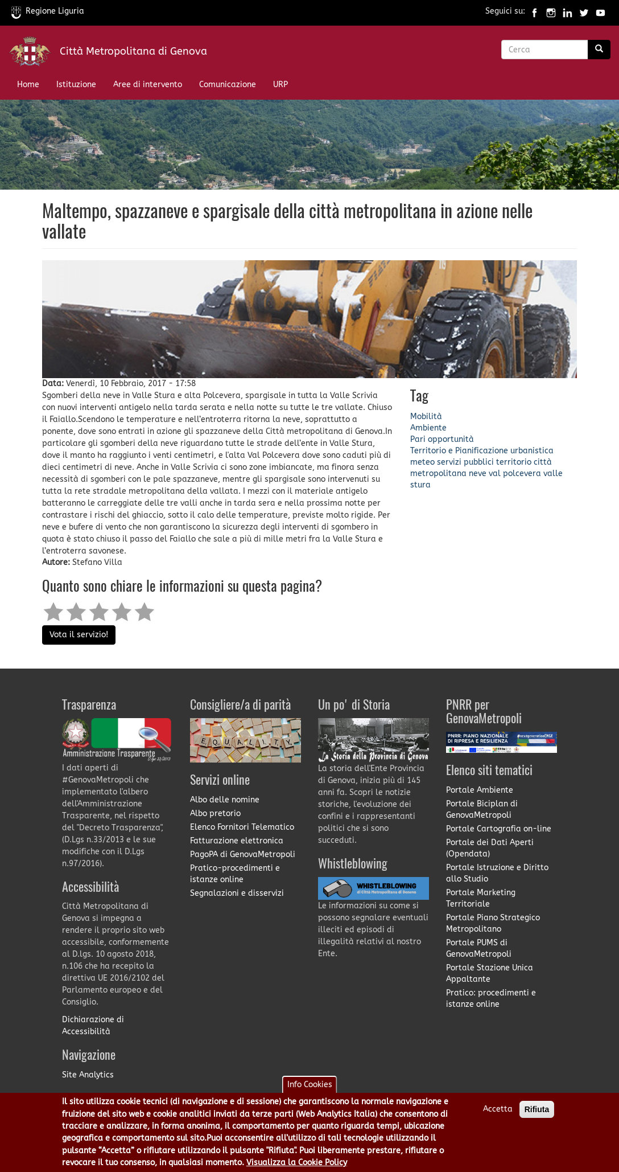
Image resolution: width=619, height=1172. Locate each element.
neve (477, 473)
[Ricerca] (599, 49)
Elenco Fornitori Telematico (242, 827)
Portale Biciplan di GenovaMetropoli (482, 809)
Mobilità (426, 416)
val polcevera (515, 473)
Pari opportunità (442, 439)
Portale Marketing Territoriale (480, 898)
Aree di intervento (147, 84)
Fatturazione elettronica (236, 841)
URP (280, 84)
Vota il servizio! (78, 635)
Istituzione (76, 84)
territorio (513, 462)
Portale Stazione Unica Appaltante (489, 973)
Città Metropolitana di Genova (133, 51)
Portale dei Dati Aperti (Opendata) (490, 848)
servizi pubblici (465, 462)
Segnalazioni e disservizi (237, 893)
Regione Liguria (47, 11)
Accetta (498, 1116)
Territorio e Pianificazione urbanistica (482, 451)
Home (28, 84)
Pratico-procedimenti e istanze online (235, 873)
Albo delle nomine (224, 800)
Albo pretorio (215, 813)
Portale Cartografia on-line (498, 829)
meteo (422, 462)
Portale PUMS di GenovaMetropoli (478, 948)
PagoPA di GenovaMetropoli (242, 854)
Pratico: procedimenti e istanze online (491, 998)
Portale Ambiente (479, 790)
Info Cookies (309, 1091)
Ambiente (428, 428)
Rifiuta (537, 1116)
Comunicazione (227, 84)
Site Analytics (88, 1075)
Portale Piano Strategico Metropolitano (493, 923)
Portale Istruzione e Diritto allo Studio (497, 873)
